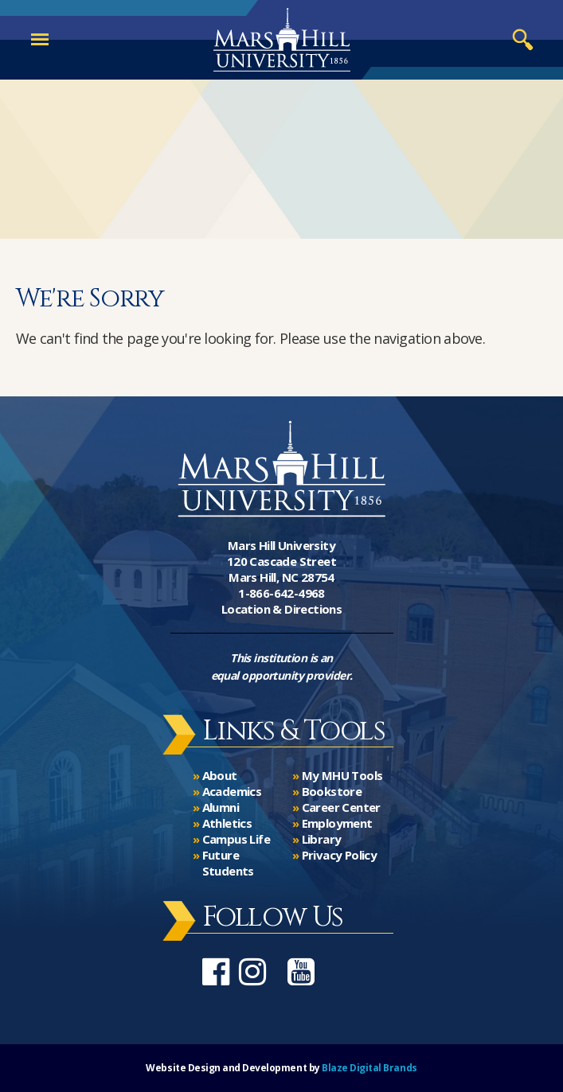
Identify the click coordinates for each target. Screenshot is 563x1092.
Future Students (228, 863)
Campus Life (236, 839)
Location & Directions (281, 609)
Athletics (227, 823)
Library (322, 839)
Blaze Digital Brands (369, 1067)
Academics (232, 791)
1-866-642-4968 (281, 593)
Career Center (341, 807)
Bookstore (332, 791)
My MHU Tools (342, 775)
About (219, 775)
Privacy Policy (339, 855)
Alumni (220, 807)
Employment (337, 823)
